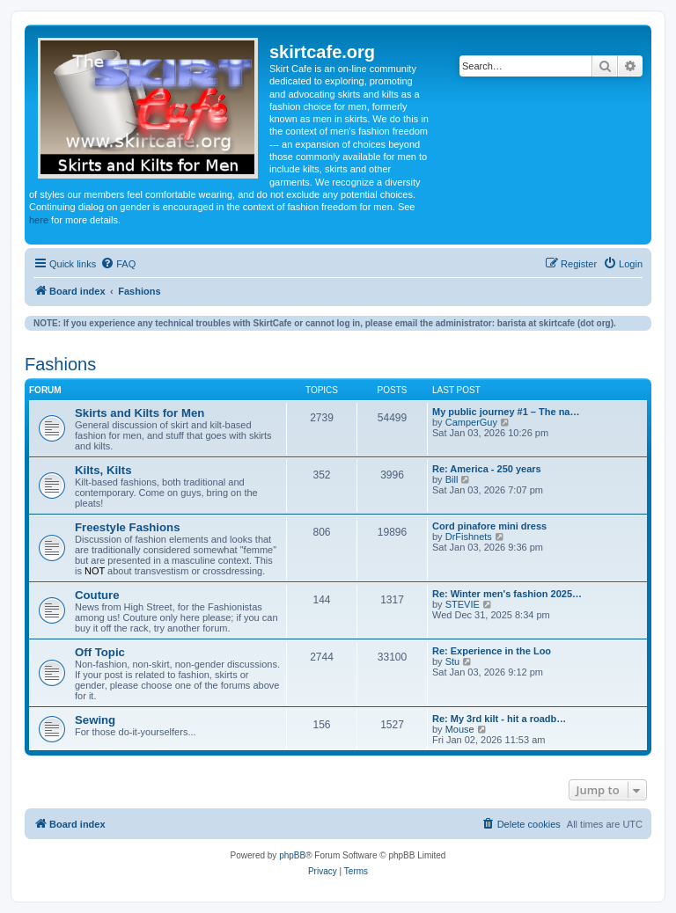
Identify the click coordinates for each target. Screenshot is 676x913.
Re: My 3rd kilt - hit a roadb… (499, 718)
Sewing (95, 720)
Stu (452, 661)
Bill (452, 479)
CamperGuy (471, 422)
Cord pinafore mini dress (489, 526)
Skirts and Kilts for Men (139, 413)
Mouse (459, 729)
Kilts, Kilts (103, 470)
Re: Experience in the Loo (491, 651)
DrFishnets (468, 536)
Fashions (60, 364)
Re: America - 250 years (486, 469)
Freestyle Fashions (127, 527)
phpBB (292, 855)
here (38, 220)
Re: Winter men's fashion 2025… (507, 593)
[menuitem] (118, 263)
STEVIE (462, 604)
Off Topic (100, 652)
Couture (97, 595)
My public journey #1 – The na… (505, 411)
